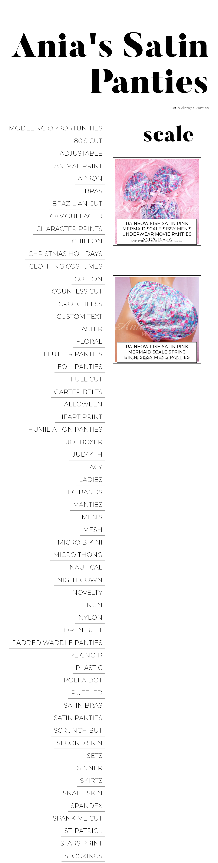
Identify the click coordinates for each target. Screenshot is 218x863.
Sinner (92, 595)
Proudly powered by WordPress (32, 831)
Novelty (90, 466)
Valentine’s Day (76, 723)
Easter (92, 273)
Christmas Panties (190, 835)
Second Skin (82, 576)
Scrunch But (81, 567)
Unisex (93, 714)
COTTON (91, 237)
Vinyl (95, 751)
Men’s (94, 411)
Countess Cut (79, 246)
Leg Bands (86, 393)
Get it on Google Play (187, 842)
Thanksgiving (80, 686)
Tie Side (91, 705)
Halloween (83, 328)
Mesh (95, 420)
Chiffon (90, 209)
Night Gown (82, 457)
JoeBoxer (87, 356)
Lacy (97, 374)
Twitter (200, 819)
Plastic (91, 521)
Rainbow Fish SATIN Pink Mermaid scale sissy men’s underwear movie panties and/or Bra (157, 227)
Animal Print (81, 154)
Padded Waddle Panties (60, 503)
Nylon (93, 484)
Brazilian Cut (80, 181)
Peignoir (88, 512)
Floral (92, 282)
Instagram (145, 827)
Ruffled (89, 539)
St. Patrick (86, 640)
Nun (97, 475)
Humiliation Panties (68, 347)
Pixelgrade (97, 831)
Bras (96, 172)
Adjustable (83, 145)
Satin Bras (86, 549)
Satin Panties (81, 558)
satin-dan (157, 239)
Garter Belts (81, 319)
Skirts (94, 604)
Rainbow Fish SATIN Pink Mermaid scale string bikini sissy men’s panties (157, 348)
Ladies (93, 383)
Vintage (91, 741)
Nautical (88, 448)
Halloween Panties (150, 835)
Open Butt (85, 494)
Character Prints (72, 200)
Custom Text (82, 264)
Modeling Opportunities (58, 126)
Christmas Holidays (68, 218)
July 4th (90, 365)
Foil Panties (82, 301)
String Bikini (82, 677)
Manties (90, 402)
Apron (92, 163)
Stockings (86, 659)
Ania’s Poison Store (152, 811)
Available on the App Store (182, 850)
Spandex (89, 622)
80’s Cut (91, 136)
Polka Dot (85, 530)
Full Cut (89, 310)
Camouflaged (79, 191)
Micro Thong (80, 438)
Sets (97, 585)
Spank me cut (80, 631)
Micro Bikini (82, 429)
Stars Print (84, 650)
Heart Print (83, 338)
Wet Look (87, 760)
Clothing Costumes (68, 227)
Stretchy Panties (73, 668)
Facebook (178, 819)
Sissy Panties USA (191, 811)
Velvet (93, 732)
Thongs (91, 695)
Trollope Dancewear (144, 819)
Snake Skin (85, 613)
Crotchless (83, 255)
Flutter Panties (75, 292)
